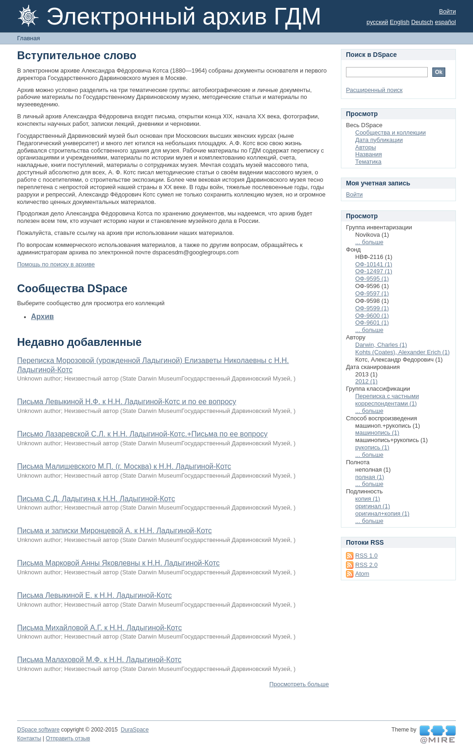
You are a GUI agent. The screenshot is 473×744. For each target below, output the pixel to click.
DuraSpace (134, 729)
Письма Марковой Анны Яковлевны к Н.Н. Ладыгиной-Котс (118, 563)
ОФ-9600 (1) (372, 315)
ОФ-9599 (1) (372, 308)
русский (377, 21)
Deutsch (422, 21)
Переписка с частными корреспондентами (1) (387, 400)
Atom (362, 573)
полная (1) (369, 476)
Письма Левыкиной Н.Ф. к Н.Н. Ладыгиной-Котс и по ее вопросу (126, 402)
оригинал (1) (372, 506)
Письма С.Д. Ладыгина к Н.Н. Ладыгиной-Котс (96, 499)
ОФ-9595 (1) (372, 278)
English (400, 21)
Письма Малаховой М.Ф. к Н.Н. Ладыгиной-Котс (99, 660)
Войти (447, 11)
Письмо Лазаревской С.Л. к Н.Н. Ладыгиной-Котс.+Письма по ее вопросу (142, 434)
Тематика (368, 161)
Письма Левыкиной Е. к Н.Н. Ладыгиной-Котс (94, 595)
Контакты (29, 738)
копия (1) (367, 498)
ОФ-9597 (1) (372, 293)
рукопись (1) (372, 447)
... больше (369, 242)
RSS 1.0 (366, 555)
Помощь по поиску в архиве (56, 264)
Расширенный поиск (374, 89)
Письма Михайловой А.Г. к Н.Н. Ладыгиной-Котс (99, 628)
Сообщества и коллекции (390, 132)
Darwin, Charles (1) (381, 344)
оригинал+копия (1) (382, 513)
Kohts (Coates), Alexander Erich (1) (402, 352)
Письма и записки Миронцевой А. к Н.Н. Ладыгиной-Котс (114, 531)
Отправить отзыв (68, 738)
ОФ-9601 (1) (372, 322)
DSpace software (38, 729)
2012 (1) (366, 381)
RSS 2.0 (366, 564)
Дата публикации (379, 139)
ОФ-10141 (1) (373, 264)
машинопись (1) (377, 432)
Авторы (365, 147)
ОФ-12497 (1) (373, 271)
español (445, 21)
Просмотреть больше (299, 684)
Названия (368, 154)
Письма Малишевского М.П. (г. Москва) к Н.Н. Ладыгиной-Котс (124, 466)
